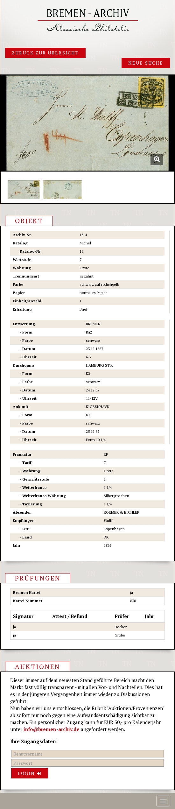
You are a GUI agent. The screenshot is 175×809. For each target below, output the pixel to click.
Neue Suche (145, 63)
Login (29, 773)
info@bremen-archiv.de (52, 729)
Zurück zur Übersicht (45, 53)
